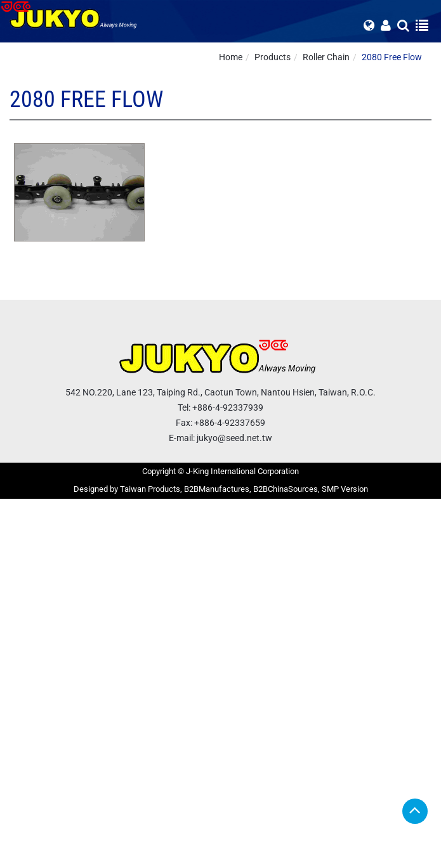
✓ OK (317, 835)
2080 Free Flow (392, 57)
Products (272, 57)
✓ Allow (15, 530)
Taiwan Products (150, 489)
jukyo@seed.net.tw (234, 438)
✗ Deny (14, 543)
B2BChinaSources (285, 489)
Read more (25, 632)
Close (11, 505)
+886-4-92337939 (227, 407)
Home (230, 57)
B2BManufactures (216, 489)
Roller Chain (326, 57)
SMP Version (345, 489)
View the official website (99, 632)
